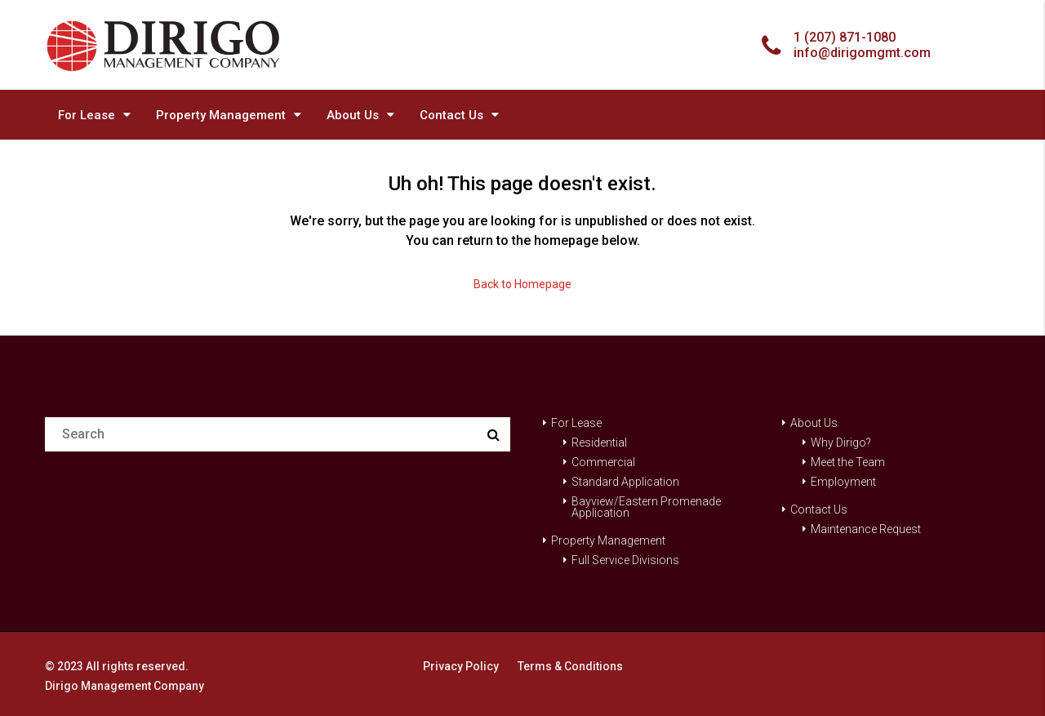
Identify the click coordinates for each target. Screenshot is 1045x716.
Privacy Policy (461, 666)
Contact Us (451, 115)
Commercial (603, 462)
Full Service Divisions (625, 560)
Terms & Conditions (570, 666)
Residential (599, 442)
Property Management (221, 115)
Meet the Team (848, 462)
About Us (353, 115)
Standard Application (625, 481)
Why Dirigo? (841, 442)
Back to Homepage (522, 284)
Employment (843, 481)
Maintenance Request (866, 529)
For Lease (86, 115)
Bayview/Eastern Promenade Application (646, 507)
